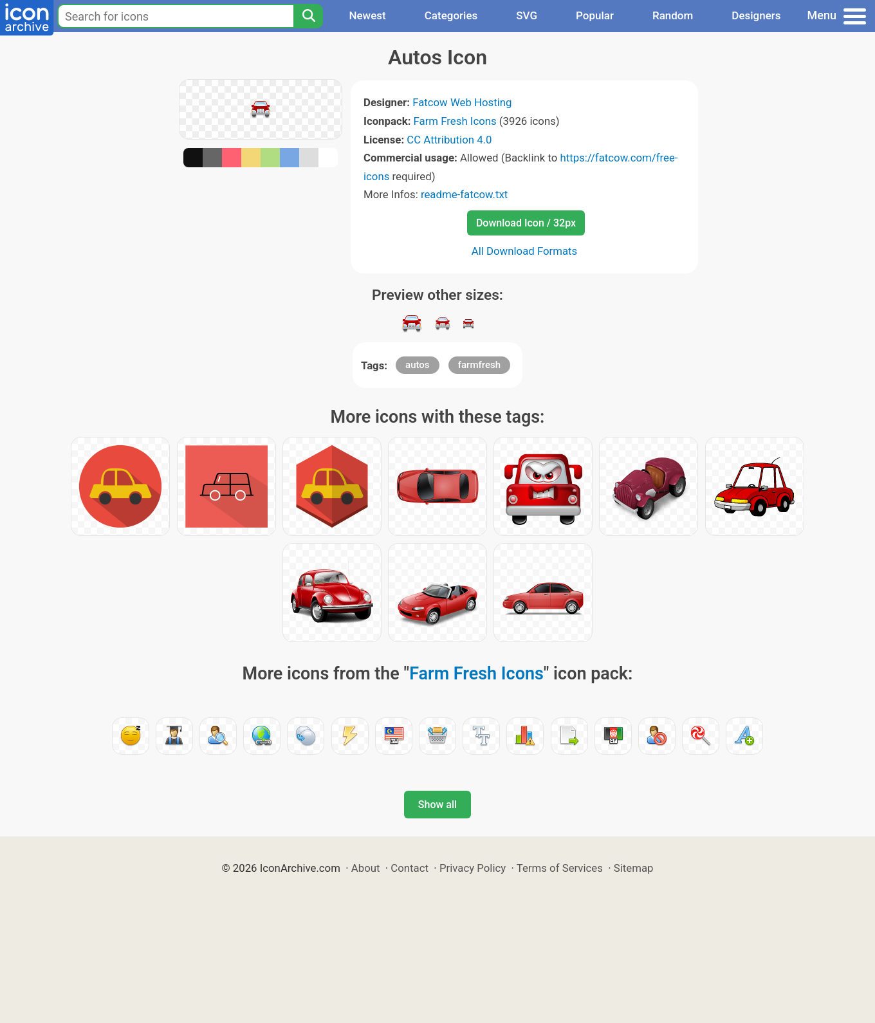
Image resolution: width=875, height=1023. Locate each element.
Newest (367, 15)
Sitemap (634, 868)
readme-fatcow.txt (464, 194)
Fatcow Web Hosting (461, 102)
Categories (451, 15)
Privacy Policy (472, 868)
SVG (526, 15)
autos (417, 365)
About (365, 868)
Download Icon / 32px (526, 223)
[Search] (308, 16)
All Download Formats (525, 250)
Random (672, 15)
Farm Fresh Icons (455, 121)
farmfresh (479, 365)
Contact (409, 868)
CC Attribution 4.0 (449, 139)
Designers (756, 15)
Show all (437, 804)
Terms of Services (560, 868)
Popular (595, 15)
